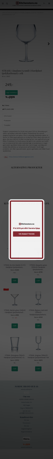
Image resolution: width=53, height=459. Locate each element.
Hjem (4, 13)
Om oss (26, 430)
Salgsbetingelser (26, 439)
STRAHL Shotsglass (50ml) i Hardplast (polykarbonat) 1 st (15, 366)
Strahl (6, 115)
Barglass (15, 13)
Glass (9, 13)
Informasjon (8, 126)
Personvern (26, 433)
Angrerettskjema (26, 441)
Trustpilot (7, 135)
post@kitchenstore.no (26, 423)
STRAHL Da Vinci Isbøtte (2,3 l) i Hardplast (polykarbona (15, 276)
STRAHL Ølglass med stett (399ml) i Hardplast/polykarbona (38, 322)
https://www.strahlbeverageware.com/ (21, 167)
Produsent (7, 130)
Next (48, 44)
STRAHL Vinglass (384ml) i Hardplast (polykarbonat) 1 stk (38, 366)
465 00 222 (26, 421)
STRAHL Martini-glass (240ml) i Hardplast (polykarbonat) (14, 321)
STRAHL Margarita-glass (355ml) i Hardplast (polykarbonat (38, 277)
